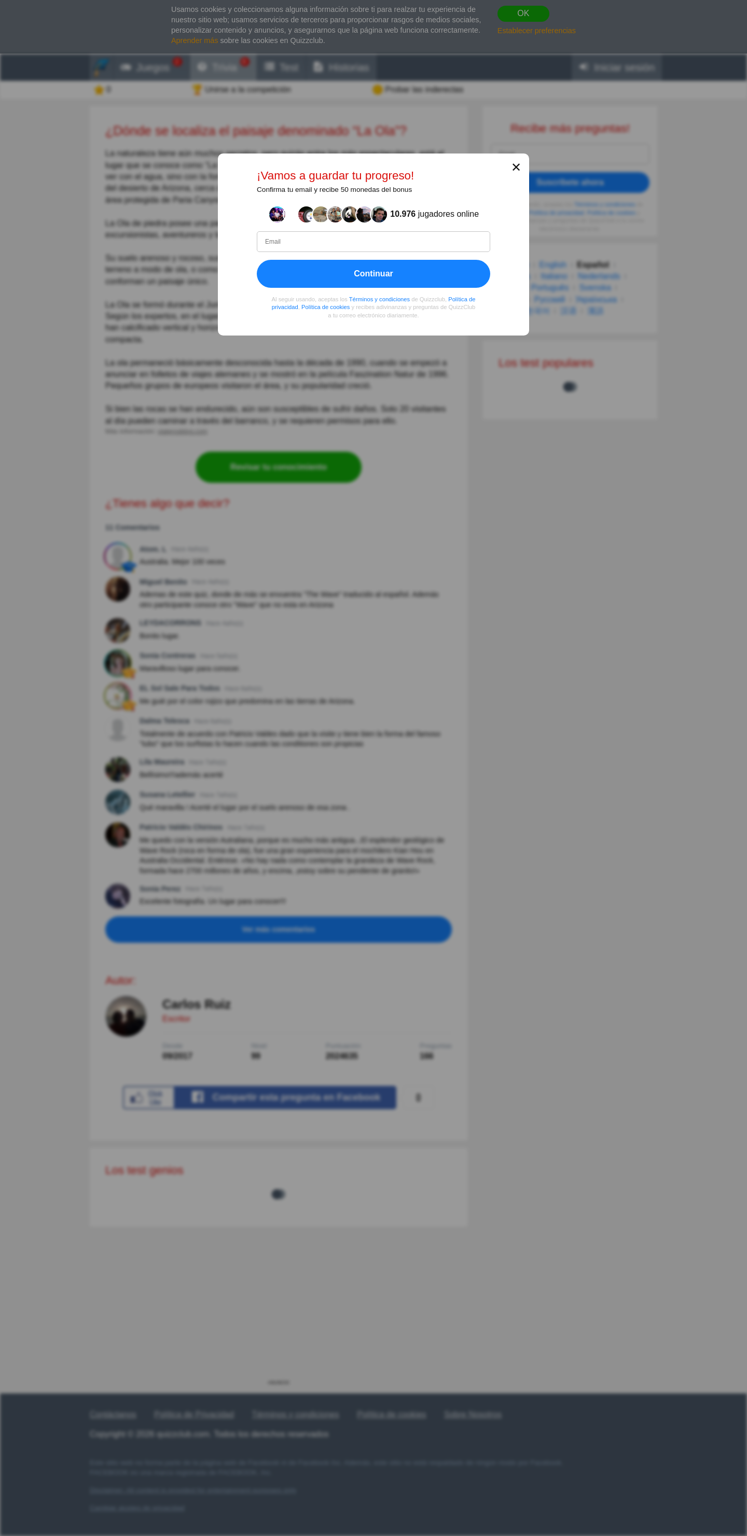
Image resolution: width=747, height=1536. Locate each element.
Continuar (373, 273)
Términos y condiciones (379, 299)
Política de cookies (325, 307)
